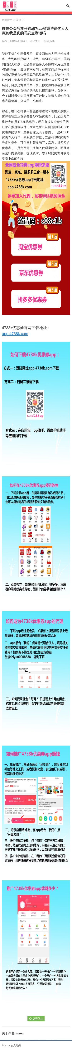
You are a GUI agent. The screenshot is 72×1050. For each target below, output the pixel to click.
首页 (18, 19)
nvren (20, 1033)
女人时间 (16, 1045)
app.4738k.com (15, 334)
